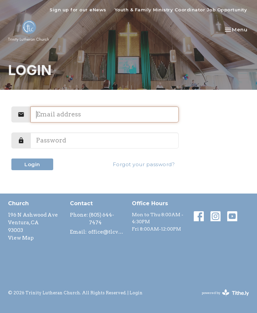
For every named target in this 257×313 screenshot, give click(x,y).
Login (32, 164)
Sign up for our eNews (78, 9)
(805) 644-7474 (101, 219)
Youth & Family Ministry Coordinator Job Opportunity (181, 9)
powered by (225, 292)
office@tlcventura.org (106, 232)
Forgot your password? (144, 164)
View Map (21, 238)
